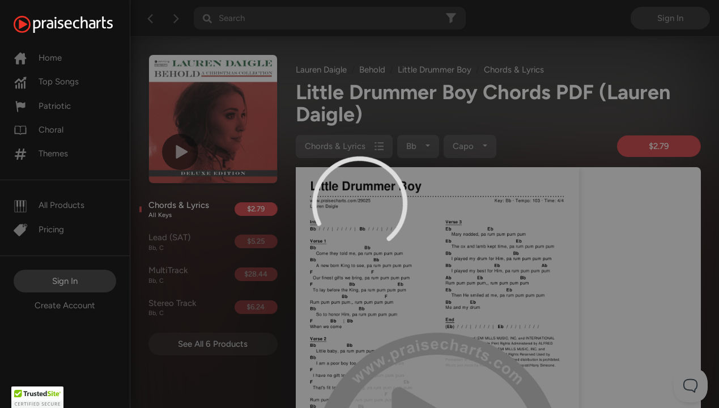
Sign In (65, 281)
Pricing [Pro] (39, 229)
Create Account (65, 305)
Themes (41, 153)
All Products (49, 205)
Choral (38, 130)
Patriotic (42, 106)
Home (38, 58)
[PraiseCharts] (77, 24)
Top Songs (46, 81)
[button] (37, 397)
